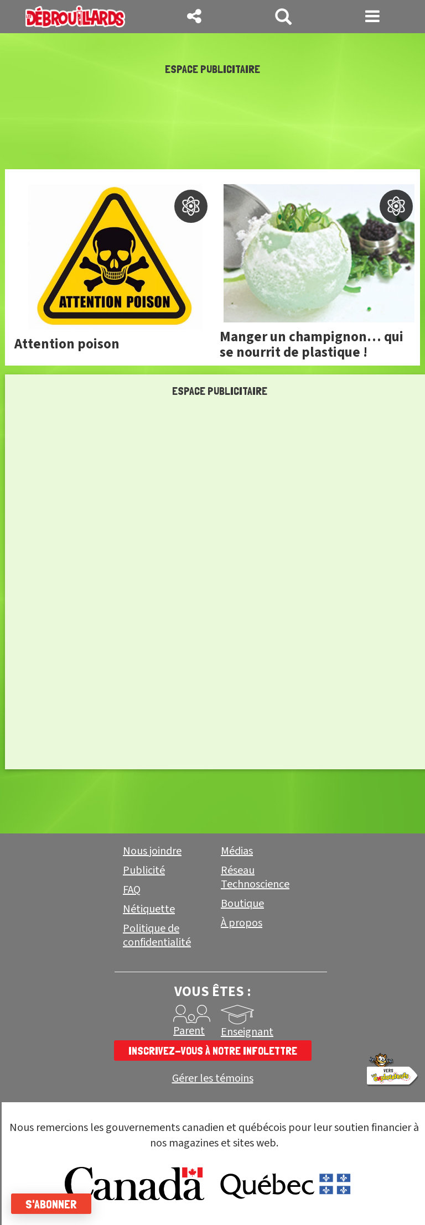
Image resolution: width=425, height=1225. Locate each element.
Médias (237, 851)
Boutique (242, 903)
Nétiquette (149, 909)
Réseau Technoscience (255, 877)
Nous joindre (152, 851)
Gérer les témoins (212, 1079)
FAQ (132, 890)
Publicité (144, 870)
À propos (241, 923)
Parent (189, 1031)
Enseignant (247, 1032)
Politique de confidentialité (157, 935)
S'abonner (51, 1204)
